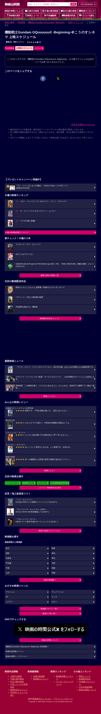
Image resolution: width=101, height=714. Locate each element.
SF (7, 597)
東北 (53, 558)
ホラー (54, 602)
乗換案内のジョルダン (42, 699)
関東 (53, 548)
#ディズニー (42, 483)
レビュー (38, 48)
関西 (7, 553)
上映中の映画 (32, 11)
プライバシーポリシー (63, 699)
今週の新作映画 (50, 11)
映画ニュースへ (49, 396)
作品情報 (21, 22)
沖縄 (53, 573)
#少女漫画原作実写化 (58, 483)
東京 (7, 548)
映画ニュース (32, 15)
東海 (53, 553)
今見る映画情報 (85, 687)
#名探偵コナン (28, 483)
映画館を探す (14, 15)
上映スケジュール (75, 22)
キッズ (54, 597)
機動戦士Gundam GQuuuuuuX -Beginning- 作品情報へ (27, 647)
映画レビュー (49, 471)
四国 (53, 568)
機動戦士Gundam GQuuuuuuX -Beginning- (46, 22)
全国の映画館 (39, 676)
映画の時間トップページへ (16, 656)
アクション (10, 592)
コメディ (9, 602)
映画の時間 (9, 22)
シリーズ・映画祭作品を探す (49, 488)
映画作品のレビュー (19, 690)
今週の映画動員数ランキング (17, 232)
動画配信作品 (68, 15)
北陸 (53, 563)
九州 (7, 573)
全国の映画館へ (49, 580)
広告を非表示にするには (82, 124)
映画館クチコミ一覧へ (50, 609)
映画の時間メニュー (13, 11)
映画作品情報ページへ (15, 651)
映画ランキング (87, 11)
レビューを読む (87, 15)
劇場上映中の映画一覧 (50, 275)
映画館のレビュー (41, 679)
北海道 (8, 558)
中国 (7, 568)
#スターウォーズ (12, 483)
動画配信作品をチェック (50, 318)
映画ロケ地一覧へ (49, 613)
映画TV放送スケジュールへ (50, 531)
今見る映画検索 (86, 4)
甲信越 (8, 563)
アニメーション (58, 592)
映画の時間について (50, 640)
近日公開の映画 (68, 11)
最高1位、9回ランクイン (15, 42)
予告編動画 (50, 15)
